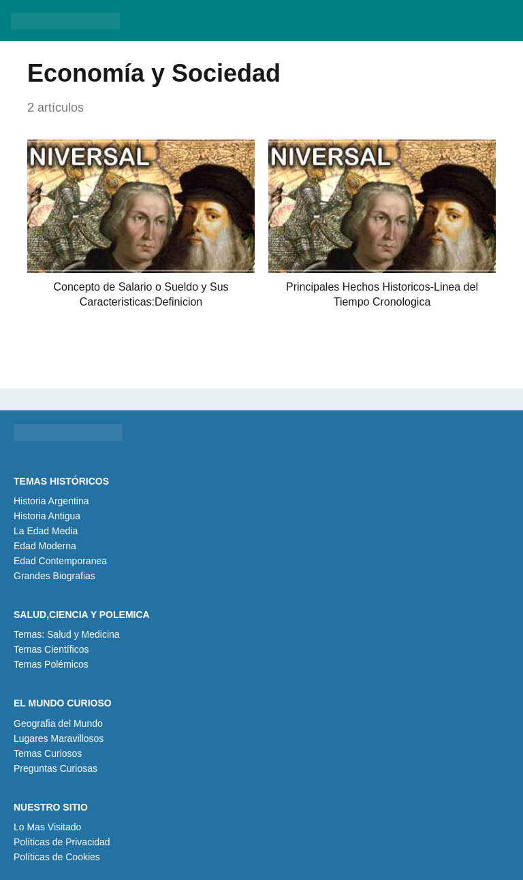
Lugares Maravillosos (59, 738)
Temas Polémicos (51, 664)
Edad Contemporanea (60, 560)
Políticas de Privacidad (62, 841)
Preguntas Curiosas (55, 768)
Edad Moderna (45, 545)
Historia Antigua (47, 515)
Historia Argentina (51, 500)
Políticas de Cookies (57, 856)
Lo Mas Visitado (47, 826)
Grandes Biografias (54, 575)
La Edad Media (46, 530)
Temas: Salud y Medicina (67, 634)
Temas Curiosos (48, 753)
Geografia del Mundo (58, 723)
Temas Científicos (51, 649)
